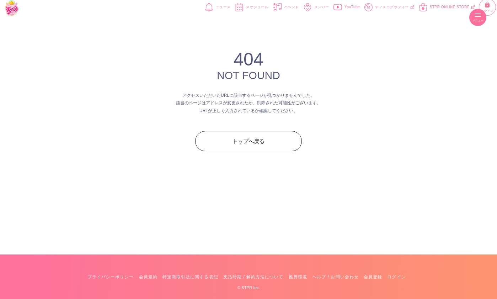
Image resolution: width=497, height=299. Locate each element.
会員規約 (148, 276)
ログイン (460, 17)
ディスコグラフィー (367, 17)
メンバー (294, 17)
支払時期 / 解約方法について (253, 276)
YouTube (324, 17)
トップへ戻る (248, 141)
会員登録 (373, 276)
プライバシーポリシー (110, 276)
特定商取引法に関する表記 (190, 276)
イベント (264, 17)
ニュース (195, 17)
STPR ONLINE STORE (425, 17)
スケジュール (230, 17)
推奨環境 (298, 276)
